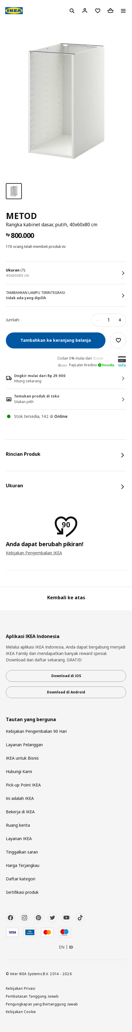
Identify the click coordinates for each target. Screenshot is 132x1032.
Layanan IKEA (19, 838)
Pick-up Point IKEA (23, 785)
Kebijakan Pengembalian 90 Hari (36, 731)
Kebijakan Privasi (20, 988)
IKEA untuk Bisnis (22, 758)
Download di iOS (66, 675)
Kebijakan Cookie (21, 1011)
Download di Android (66, 692)
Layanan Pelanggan (24, 744)
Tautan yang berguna (31, 719)
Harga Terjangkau (22, 865)
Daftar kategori (20, 879)
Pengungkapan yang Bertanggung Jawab (42, 1004)
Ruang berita (18, 825)
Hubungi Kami (19, 771)
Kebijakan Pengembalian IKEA (34, 553)
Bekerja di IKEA (20, 811)
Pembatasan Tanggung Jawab (32, 996)
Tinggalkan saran (22, 852)
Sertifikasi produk (22, 892)
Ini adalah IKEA (20, 798)
